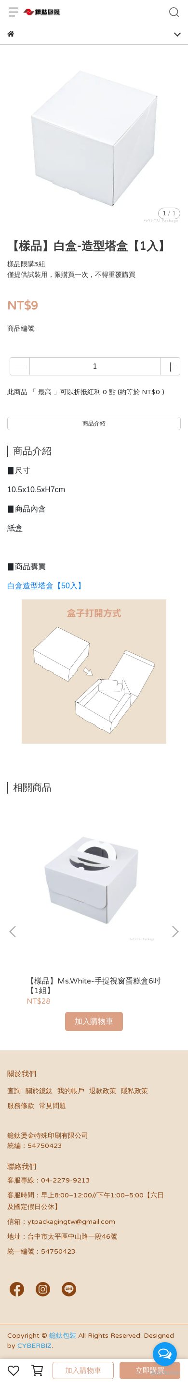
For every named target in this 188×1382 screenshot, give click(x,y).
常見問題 (52, 1106)
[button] (175, 931)
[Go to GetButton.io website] (164, 1372)
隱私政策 (134, 1091)
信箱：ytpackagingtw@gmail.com (61, 1222)
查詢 (14, 1091)
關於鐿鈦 (39, 1091)
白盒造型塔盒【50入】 (46, 586)
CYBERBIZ (34, 1346)
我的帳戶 (70, 1091)
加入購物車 (83, 1370)
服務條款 (20, 1106)
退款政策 (102, 1091)
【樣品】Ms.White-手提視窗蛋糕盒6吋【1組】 (94, 986)
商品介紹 (94, 423)
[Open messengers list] (165, 1354)
